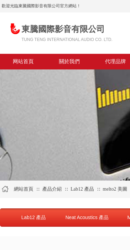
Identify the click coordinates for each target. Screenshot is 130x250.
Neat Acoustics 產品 (87, 217)
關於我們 (69, 61)
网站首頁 (23, 61)
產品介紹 (52, 189)
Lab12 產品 (82, 189)
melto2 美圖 (115, 189)
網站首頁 (23, 189)
